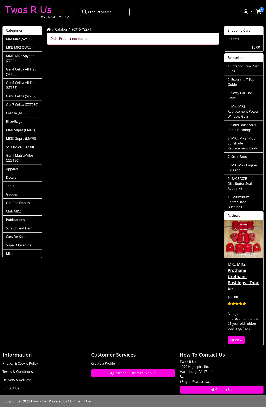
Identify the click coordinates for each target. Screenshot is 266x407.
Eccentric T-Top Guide (241, 82)
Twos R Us (38, 401)
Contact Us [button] (221, 389)
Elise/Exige (14, 121)
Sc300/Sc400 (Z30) (20, 147)
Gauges (12, 194)
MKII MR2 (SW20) (19, 47)
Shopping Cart (239, 30)
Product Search (97, 12)
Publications (15, 219)
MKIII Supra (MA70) (21, 138)
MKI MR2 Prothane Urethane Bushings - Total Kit (243, 276)
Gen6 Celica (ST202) (21, 96)
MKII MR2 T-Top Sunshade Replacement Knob (242, 143)
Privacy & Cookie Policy (20, 363)
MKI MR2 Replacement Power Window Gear (243, 111)
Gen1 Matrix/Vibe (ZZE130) (19, 158)
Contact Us (10, 388)
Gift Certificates (18, 203)
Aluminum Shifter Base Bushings (238, 202)
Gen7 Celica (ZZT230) (22, 104)
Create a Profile (103, 363)
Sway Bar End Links (240, 95)
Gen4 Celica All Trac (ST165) (21, 71)
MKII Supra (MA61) (20, 130)
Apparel (12, 169)
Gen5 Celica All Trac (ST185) (21, 85)
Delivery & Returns (16, 380)
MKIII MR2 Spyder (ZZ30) (20, 58)
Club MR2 (13, 211)
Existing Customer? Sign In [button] (133, 373)
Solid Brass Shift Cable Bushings (242, 127)
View (236, 340)
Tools (10, 186)
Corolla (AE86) (16, 113)
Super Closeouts (18, 245)
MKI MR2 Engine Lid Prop (242, 167)
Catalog (61, 29)
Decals (11, 177)
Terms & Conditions (17, 371)
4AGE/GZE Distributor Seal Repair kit (240, 183)
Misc (9, 253)
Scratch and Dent (19, 228)
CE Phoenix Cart (80, 401)
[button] (247, 12)
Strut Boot (239, 156)
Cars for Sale (15, 236)
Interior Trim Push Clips (243, 68)
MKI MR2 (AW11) (19, 39)
